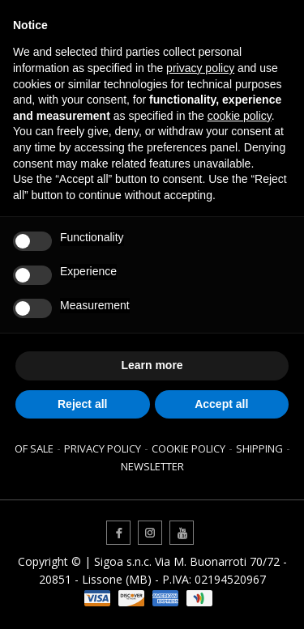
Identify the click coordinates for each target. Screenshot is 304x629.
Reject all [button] (82, 403)
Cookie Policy (188, 448)
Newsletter (152, 466)
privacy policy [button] (200, 68)
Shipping (259, 448)
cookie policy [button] (240, 115)
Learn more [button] (151, 365)
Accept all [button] (221, 403)
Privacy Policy (102, 448)
